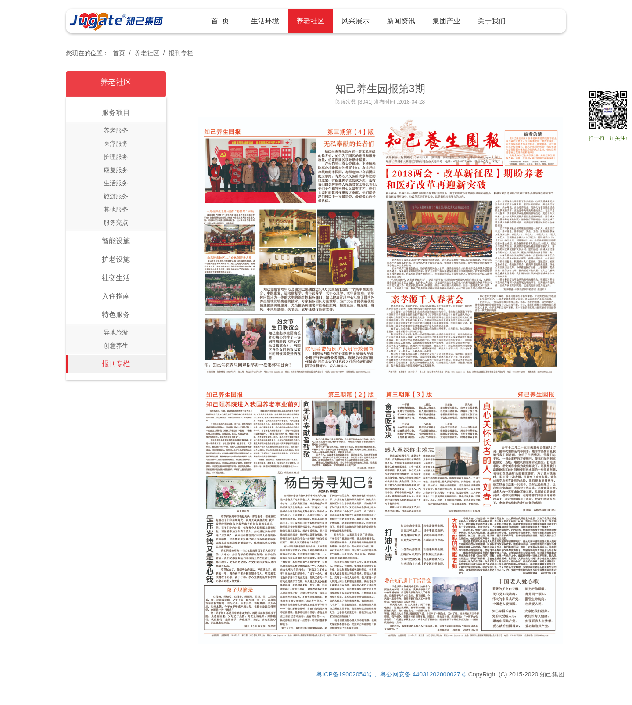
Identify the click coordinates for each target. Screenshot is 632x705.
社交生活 (116, 277)
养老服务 (116, 130)
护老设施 (116, 259)
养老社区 (147, 53)
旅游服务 (116, 196)
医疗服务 (116, 143)
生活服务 (116, 183)
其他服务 (116, 209)
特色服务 (116, 314)
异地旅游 (116, 332)
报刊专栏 (181, 53)
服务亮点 (116, 222)
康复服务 (116, 169)
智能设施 (116, 241)
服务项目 (116, 112)
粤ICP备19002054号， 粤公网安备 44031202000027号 (391, 674)
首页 (119, 53)
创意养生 (116, 345)
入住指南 (116, 296)
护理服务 (116, 156)
